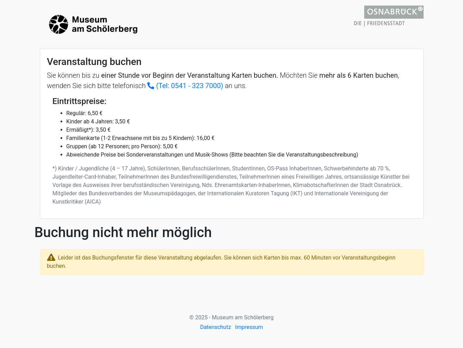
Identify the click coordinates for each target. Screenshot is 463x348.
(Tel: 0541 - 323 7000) (185, 86)
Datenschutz (215, 327)
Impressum (249, 327)
